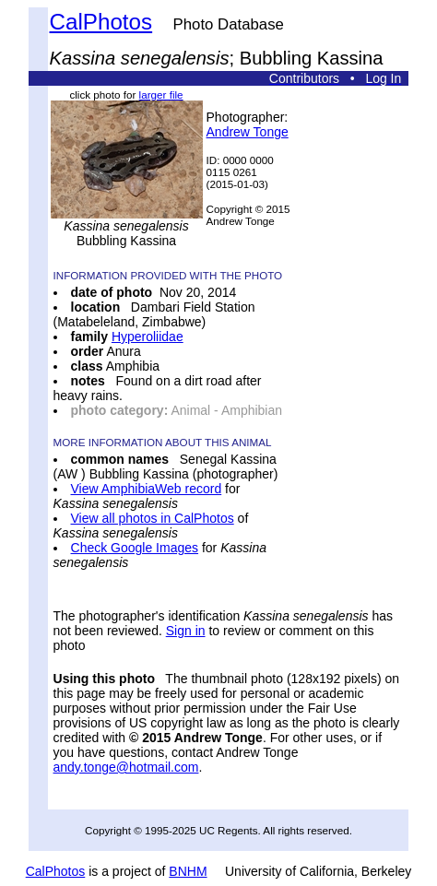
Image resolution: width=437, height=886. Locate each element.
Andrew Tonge (248, 131)
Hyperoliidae (147, 336)
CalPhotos (101, 21)
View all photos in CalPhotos (152, 518)
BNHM (188, 871)
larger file (161, 94)
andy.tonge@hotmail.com (126, 767)
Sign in (186, 630)
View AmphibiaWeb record (146, 488)
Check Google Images (135, 547)
